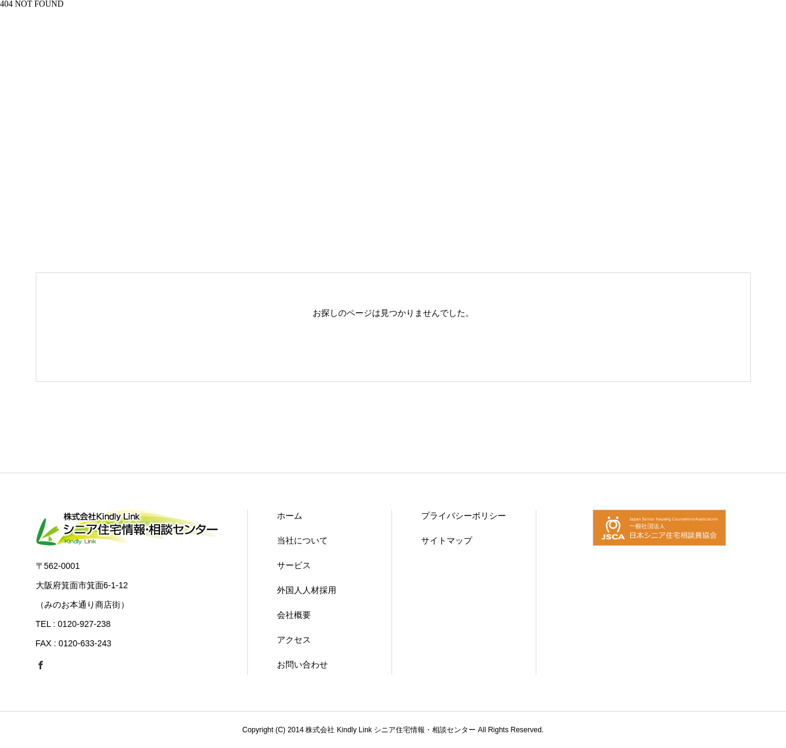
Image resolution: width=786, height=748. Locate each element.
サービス (294, 565)
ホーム (289, 515)
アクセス (294, 640)
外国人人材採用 (306, 590)
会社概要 (294, 615)
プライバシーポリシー (463, 515)
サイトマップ (446, 540)
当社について (302, 540)
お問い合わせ (302, 664)
